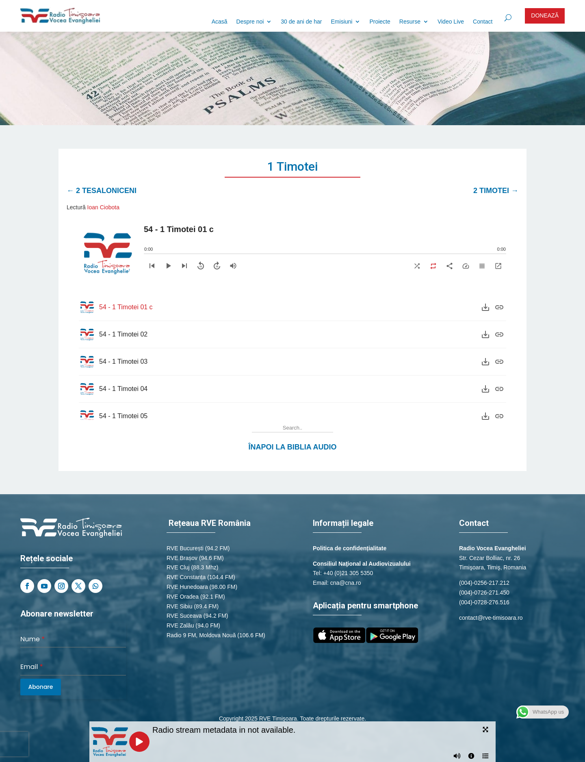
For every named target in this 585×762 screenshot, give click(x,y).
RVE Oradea (183, 596)
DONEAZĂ (545, 15)
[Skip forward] (217, 266)
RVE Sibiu (180, 606)
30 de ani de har (301, 22)
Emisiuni (342, 22)
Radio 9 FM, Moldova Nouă (201, 635)
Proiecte (379, 22)
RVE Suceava (184, 615)
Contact (482, 22)
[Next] (184, 266)
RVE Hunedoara (187, 587)
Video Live (451, 22)
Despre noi (250, 22)
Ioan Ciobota (103, 207)
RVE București (185, 548)
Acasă (220, 22)
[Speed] (465, 266)
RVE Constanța (186, 577)
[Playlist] (482, 266)
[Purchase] (499, 307)
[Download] (485, 307)
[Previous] (152, 266)
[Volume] (233, 266)
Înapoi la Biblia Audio (293, 447)
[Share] (449, 266)
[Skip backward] (201, 266)
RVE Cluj (178, 567)
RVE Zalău (180, 625)
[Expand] (498, 266)
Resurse (409, 22)
